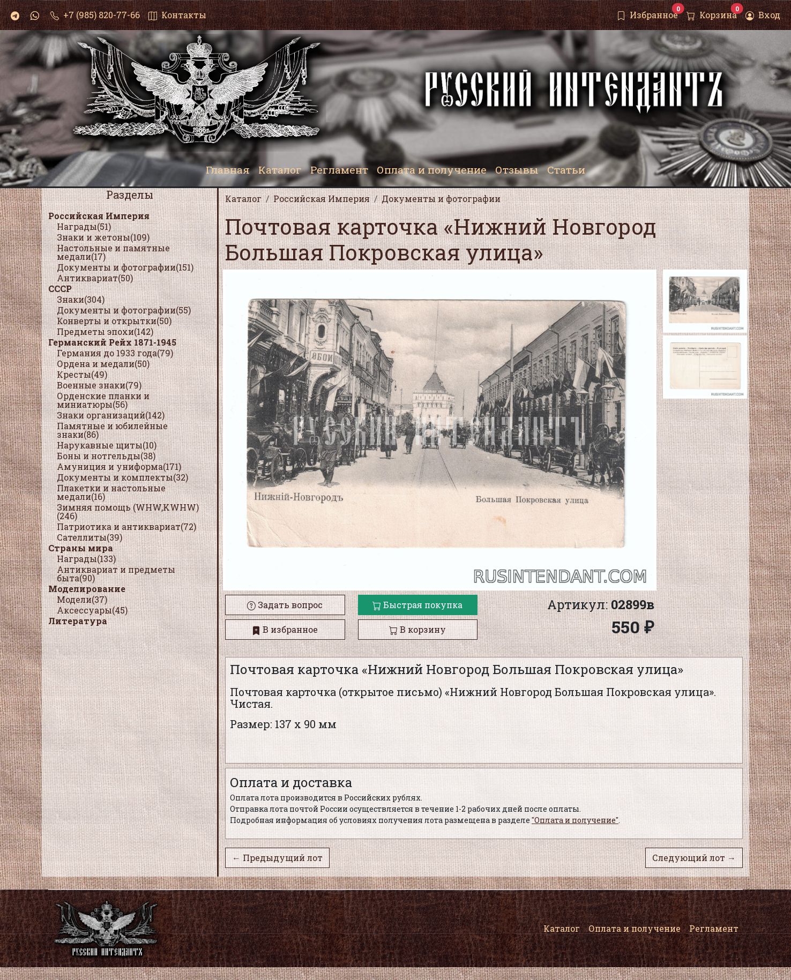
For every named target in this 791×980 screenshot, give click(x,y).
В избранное (285, 629)
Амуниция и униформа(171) (119, 466)
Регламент (713, 928)
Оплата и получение (634, 928)
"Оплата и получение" (575, 820)
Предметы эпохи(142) (105, 331)
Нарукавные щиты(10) (106, 445)
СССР (60, 288)
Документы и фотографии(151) (125, 267)
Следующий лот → (694, 857)
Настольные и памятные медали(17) (113, 252)
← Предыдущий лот (277, 857)
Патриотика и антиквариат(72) (126, 526)
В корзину (417, 629)
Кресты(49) (82, 374)
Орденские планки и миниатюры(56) (103, 400)
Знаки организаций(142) (111, 415)
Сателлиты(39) (89, 537)
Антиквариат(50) (95, 277)
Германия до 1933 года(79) (115, 352)
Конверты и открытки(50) (114, 320)
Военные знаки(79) (99, 385)
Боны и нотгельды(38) (106, 455)
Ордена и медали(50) (103, 363)
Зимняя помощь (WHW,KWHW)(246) (128, 511)
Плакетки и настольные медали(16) (111, 492)
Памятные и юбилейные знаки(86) (112, 430)
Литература (77, 620)
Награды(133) (86, 558)
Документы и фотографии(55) (124, 310)
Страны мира (80, 547)
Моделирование (86, 588)
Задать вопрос (285, 604)
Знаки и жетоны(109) (103, 237)
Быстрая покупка (417, 604)
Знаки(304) (81, 299)
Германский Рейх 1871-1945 (112, 342)
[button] (644, 430)
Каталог (561, 928)
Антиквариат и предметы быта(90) (116, 573)
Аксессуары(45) (92, 610)
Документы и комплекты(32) (122, 477)
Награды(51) (84, 226)
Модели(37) (82, 599)
